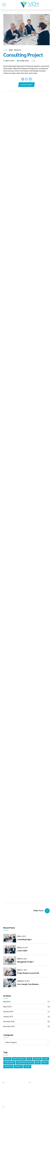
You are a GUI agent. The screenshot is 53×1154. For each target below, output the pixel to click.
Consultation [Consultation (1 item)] (9, 1064)
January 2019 (8, 1018)
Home (4, 1089)
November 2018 (9, 1028)
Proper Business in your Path (28, 975)
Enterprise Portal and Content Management (16, 1123)
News (11, 50)
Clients (31, 1092)
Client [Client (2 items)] (45, 1060)
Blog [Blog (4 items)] (29, 1060)
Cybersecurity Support (9, 1139)
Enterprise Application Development (14, 1130)
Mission (31, 1089)
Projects (17, 50)
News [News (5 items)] (37, 1064)
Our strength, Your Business (28, 986)
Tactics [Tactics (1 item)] (27, 1068)
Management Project (25, 963)
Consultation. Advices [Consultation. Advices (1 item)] (25, 1064)
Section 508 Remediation (10, 1120)
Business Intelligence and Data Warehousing (16, 1126)
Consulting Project (23, 54)
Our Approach (6, 1099)
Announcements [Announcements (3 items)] (19, 1060)
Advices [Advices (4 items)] (7, 1060)
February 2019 (8, 1013)
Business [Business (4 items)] (37, 1060)
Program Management (9, 1113)
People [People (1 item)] (45, 1064)
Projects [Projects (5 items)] (18, 1068)
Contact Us (6, 1102)
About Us (5, 1092)
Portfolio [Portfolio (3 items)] (8, 1068)
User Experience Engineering (11, 1117)
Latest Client (22, 952)
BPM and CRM (6, 1133)
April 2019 (6, 1003)
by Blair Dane (24, 61)
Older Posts (38, 912)
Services (5, 1095)
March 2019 (7, 1008)
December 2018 (9, 1023)
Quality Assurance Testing (10, 1136)
